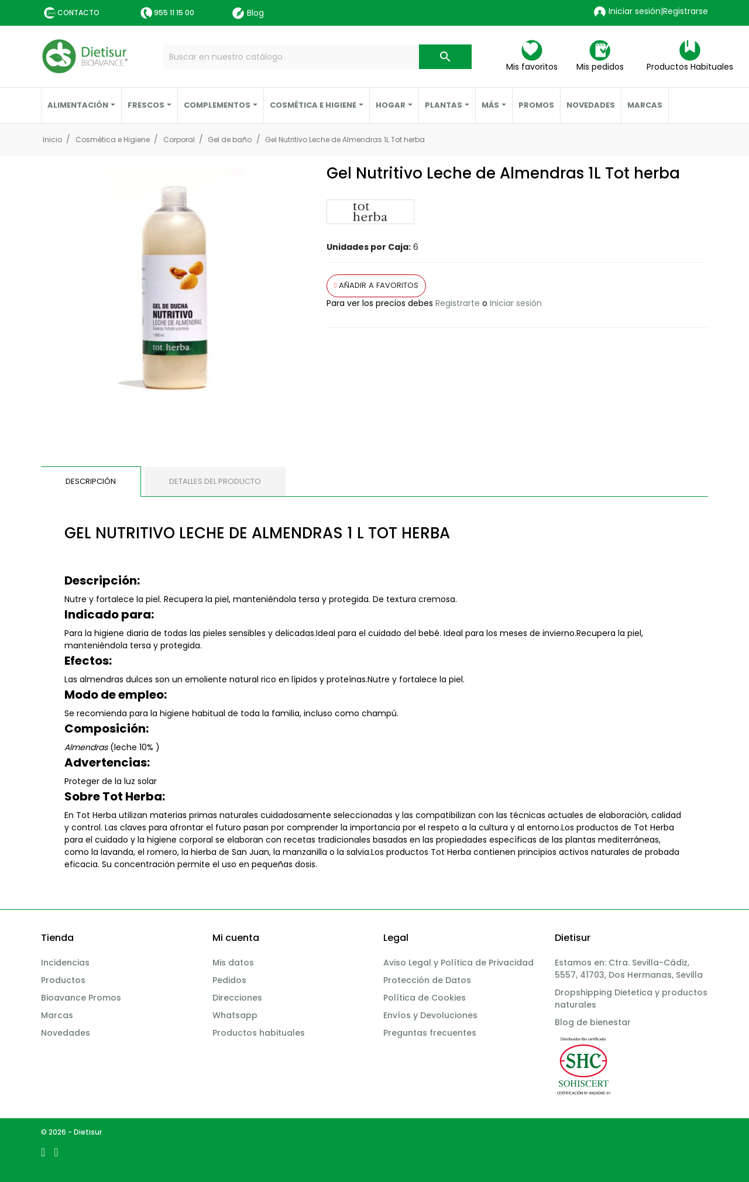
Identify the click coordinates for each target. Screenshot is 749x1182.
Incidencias (65, 962)
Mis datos (233, 962)
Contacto (78, 13)
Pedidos (229, 980)
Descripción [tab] (91, 481)
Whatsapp (234, 1015)
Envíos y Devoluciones (430, 1015)
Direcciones (237, 998)
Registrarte (457, 303)
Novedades (65, 1033)
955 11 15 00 (174, 13)
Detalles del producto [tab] (215, 481)
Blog (248, 13)
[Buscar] (317, 57)
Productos (63, 980)
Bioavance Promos (81, 998)
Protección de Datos (427, 980)
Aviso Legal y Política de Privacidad (458, 962)
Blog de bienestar (593, 1022)
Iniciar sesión (516, 303)
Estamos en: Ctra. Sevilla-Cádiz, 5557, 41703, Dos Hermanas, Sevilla (629, 969)
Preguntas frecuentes (429, 1033)
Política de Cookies (424, 998)
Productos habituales (258, 1033)
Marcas (57, 1015)
